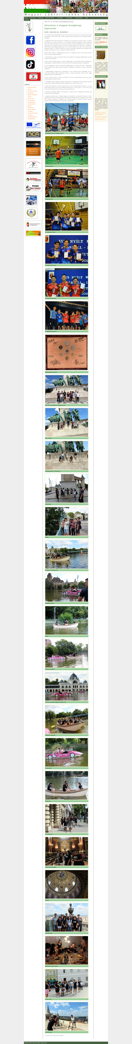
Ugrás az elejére (36, 1042)
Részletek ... (97, 73)
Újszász (29, 89)
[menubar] (58, 19)
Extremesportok (31, 100)
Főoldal (26, 17)
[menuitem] (26, 18)
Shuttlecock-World (32, 87)
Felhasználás (98, 43)
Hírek (86, 17)
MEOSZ (29, 105)
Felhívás (27, 19)
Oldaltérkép (40, 17)
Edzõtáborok (30, 107)
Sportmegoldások (32, 104)
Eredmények (69, 17)
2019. (51, 21)
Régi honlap (33, 17)
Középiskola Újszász (32, 91)
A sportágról (60, 17)
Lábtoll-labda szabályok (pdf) (101, 116)
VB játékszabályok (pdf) (99, 119)
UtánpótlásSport (31, 118)
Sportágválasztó (31, 102)
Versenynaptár (79, 17)
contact (30, 1042)
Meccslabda (30, 93)
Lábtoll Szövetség (49, 17)
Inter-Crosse (30, 98)
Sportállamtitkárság (32, 116)
